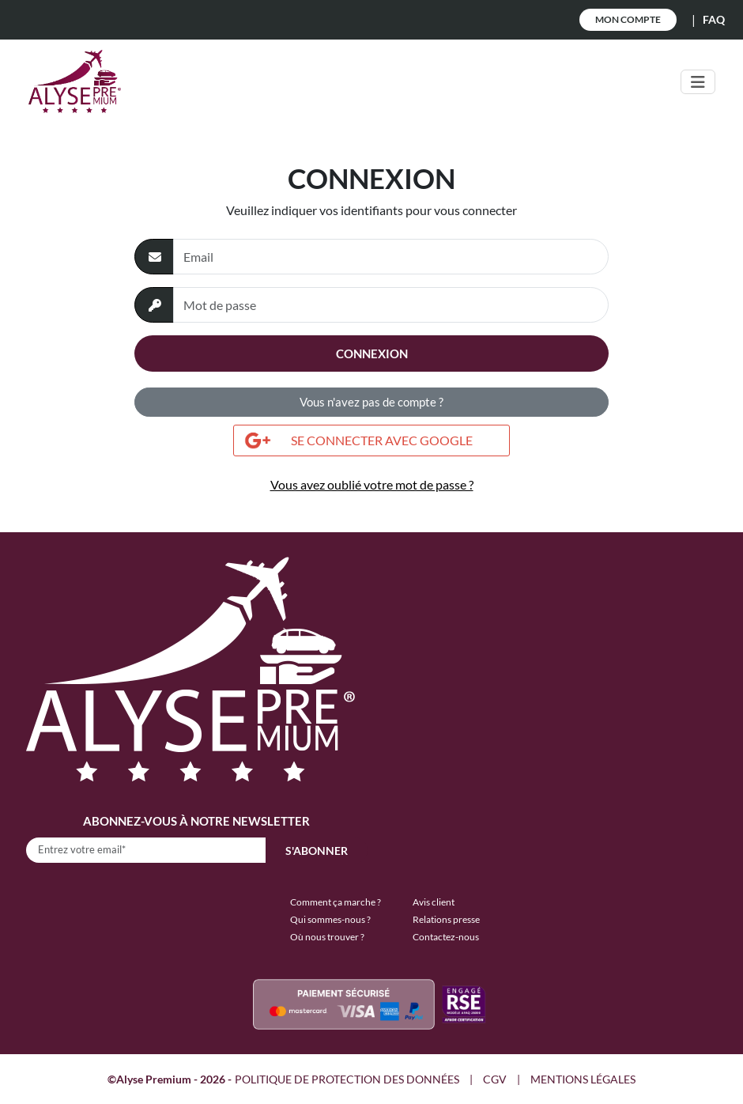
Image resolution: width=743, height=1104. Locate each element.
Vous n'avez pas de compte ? (371, 402)
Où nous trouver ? (327, 937)
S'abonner (316, 850)
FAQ (714, 19)
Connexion (372, 353)
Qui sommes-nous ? (330, 919)
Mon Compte (628, 19)
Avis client (433, 902)
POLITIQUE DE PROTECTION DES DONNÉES (347, 1079)
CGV (495, 1079)
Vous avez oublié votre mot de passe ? (371, 484)
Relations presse (446, 919)
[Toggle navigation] (698, 82)
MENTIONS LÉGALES (583, 1079)
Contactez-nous (446, 937)
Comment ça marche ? (335, 902)
